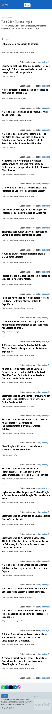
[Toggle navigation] (47, 5)
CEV (4, 696)
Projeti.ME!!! (11, 708)
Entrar (27, 5)
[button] (3, 687)
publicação (45, 62)
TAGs (2, 17)
